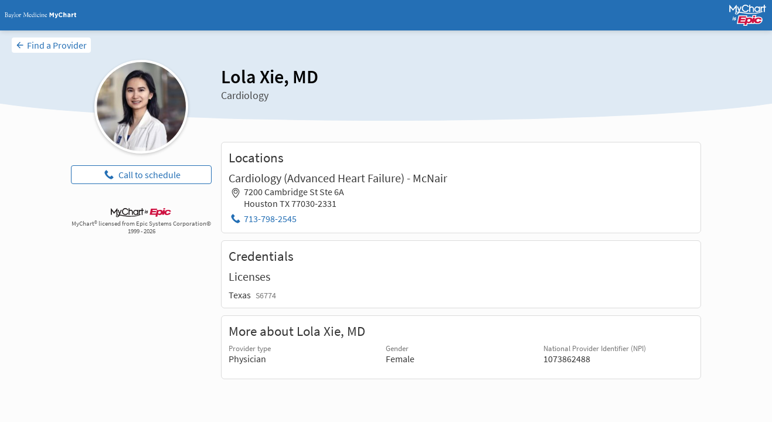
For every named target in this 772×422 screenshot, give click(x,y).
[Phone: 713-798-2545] (263, 219)
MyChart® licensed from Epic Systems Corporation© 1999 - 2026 (141, 227)
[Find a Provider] (51, 45)
